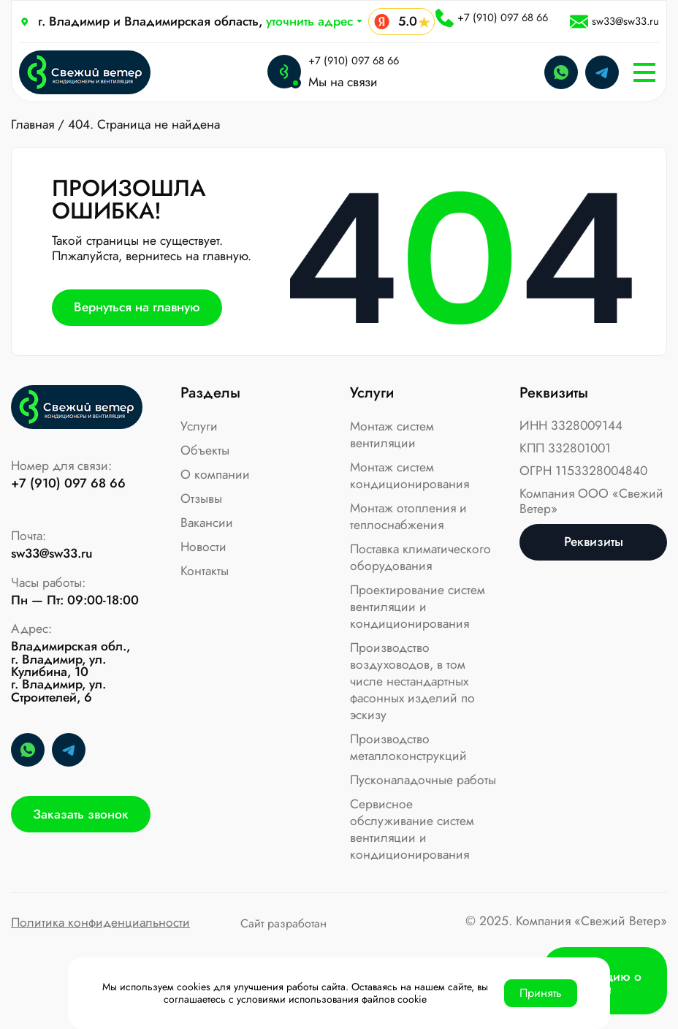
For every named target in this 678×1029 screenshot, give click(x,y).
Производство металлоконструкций (408, 747)
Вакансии (206, 522)
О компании (215, 474)
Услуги (199, 426)
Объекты (204, 450)
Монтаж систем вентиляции (392, 434)
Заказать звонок (81, 814)
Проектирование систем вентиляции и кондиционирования (417, 606)
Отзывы (201, 498)
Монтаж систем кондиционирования (409, 475)
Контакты (204, 570)
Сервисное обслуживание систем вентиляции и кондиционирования (412, 829)
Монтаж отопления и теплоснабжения (408, 516)
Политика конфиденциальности (100, 923)
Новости (203, 546)
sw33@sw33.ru (614, 21)
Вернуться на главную (137, 306)
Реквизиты (593, 541)
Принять (540, 992)
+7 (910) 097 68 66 (491, 18)
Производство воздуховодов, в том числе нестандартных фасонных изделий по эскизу (412, 681)
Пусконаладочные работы (423, 779)
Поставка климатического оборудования (420, 557)
